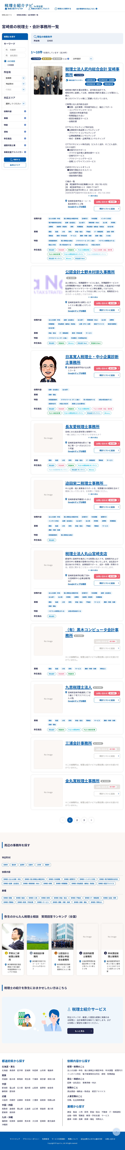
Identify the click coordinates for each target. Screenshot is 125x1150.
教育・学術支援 (93, 1115)
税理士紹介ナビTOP (14, 9)
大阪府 (5, 1100)
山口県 (35, 1108)
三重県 (35, 1100)
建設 (69, 1111)
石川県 (20, 1087)
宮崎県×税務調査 (61, 883)
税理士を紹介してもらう (38, 9)
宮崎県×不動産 (76, 898)
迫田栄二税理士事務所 (86, 483)
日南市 (30, 865)
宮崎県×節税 (47, 883)
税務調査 (111, 1073)
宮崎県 (43, 1120)
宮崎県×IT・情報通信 (92, 898)
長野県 (43, 1087)
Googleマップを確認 (77, 206)
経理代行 (119, 1070)
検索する (16, 159)
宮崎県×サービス (43, 902)
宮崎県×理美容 (8, 902)
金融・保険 (72, 1115)
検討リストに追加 (107, 208)
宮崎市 (5, 865)
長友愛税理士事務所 (82, 426)
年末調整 (109, 1070)
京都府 (12, 1100)
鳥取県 (5, 1108)
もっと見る (79, 1031)
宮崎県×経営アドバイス (106, 883)
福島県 (50, 1070)
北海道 (5, 1070)
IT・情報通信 (115, 1111)
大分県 (35, 1120)
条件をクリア (15, 165)
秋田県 (35, 1070)
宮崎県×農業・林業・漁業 (61, 902)
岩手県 (20, 1070)
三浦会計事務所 (78, 743)
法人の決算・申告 (75, 1070)
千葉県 (35, 1079)
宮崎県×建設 (7, 898)
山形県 (43, 1070)
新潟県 (5, 1087)
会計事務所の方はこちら (85, 9)
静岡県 (5, 1091)
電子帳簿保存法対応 (91, 1073)
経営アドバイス (98, 1091)
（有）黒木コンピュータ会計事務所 (92, 632)
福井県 (27, 1087)
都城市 (14, 865)
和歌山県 (51, 1100)
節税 (103, 1073)
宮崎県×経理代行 (70, 879)
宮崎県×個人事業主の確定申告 (35, 879)
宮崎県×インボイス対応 (87, 879)
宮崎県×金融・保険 (109, 898)
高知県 (12, 1112)
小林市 (39, 865)
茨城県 (5, 1079)
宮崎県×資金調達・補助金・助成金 (82, 883)
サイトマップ (15, 1139)
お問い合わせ (110, 1139)
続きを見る (94, 196)
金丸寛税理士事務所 (82, 780)
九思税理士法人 (78, 687)
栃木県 (12, 1079)
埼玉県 (27, 1079)
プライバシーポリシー (31, 1139)
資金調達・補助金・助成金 (78, 1091)
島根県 (12, 1108)
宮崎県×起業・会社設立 (11, 883)
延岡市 (22, 865)
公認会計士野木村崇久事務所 (90, 272)
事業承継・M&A (89, 1082)
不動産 (104, 1111)
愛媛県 (5, 1112)
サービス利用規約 (58, 1139)
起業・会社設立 (74, 1082)
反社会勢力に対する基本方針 (91, 1139)
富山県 (12, 1087)
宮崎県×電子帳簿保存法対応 (108, 879)
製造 (75, 1111)
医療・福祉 (89, 1119)
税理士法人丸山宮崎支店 (86, 553)
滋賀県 (43, 1100)
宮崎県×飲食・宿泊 (60, 898)
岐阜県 (50, 1087)
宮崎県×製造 (20, 898)
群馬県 (20, 1079)
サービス (105, 1115)
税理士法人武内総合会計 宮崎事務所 (92, 71)
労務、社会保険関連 (75, 1100)
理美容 (81, 1115)
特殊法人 (99, 1119)
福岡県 (5, 1120)
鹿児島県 (51, 1120)
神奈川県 (51, 1079)
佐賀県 (12, 1120)
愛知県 (12, 1091)
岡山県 (20, 1108)
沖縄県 (5, 1124)
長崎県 (20, 1120)
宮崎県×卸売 (45, 898)
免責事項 (45, 1139)
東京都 (43, 1079)
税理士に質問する (63, 9)
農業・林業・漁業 (75, 1119)
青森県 (12, 1070)
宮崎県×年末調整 (54, 879)
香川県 (50, 1108)
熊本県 (27, 1120)
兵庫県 (20, 1100)
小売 (81, 1111)
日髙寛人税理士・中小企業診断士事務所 (92, 359)
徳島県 (43, 1108)
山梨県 (35, 1087)
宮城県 (27, 1070)
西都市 (47, 865)
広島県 (27, 1108)
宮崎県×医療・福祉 (80, 902)
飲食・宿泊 (95, 1111)
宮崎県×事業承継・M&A (31, 883)
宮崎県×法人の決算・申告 (12, 879)
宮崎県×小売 (33, 898)
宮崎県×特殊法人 (96, 902)
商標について (73, 1139)
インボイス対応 (74, 1073)
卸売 (86, 1111)
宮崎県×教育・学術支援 (25, 902)
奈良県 (27, 1100)
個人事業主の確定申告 (93, 1070)
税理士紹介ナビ (7, 15)
